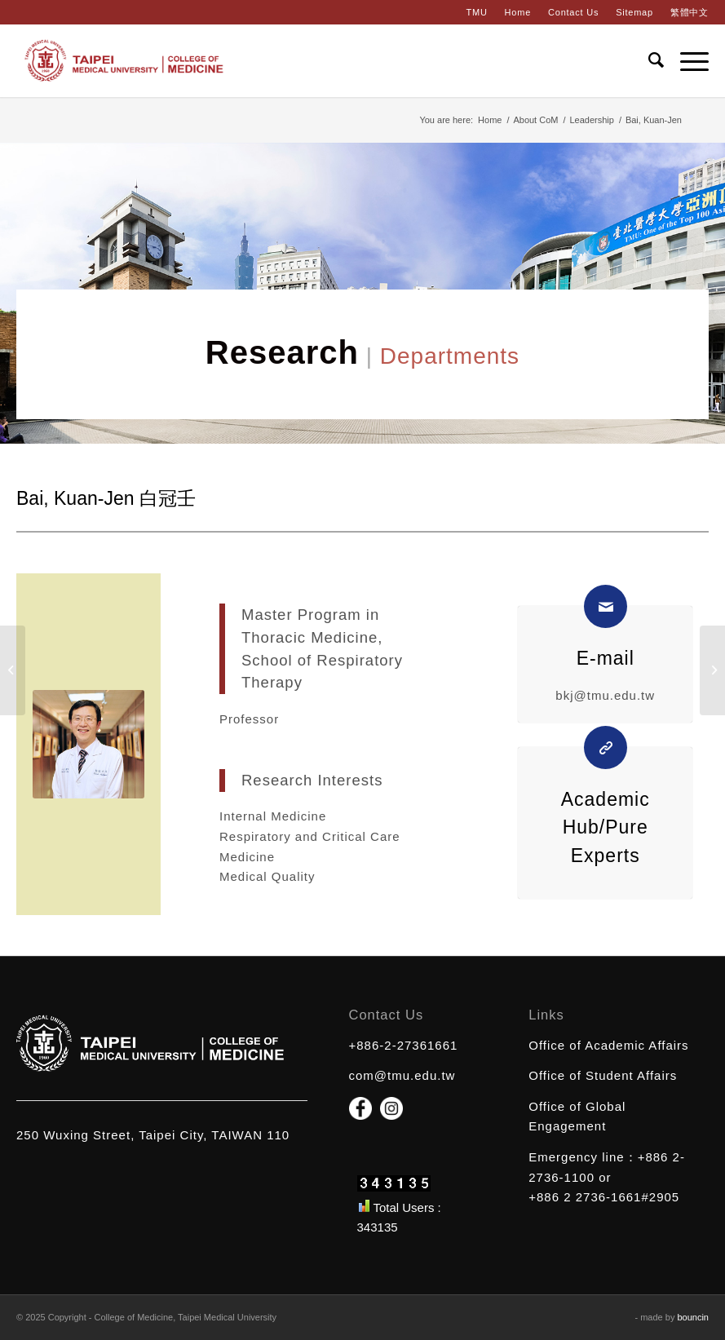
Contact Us (573, 12)
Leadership (591, 120)
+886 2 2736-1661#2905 (603, 1197)
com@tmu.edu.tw (402, 1075)
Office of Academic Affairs (608, 1045)
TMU (476, 12)
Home (518, 12)
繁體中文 (689, 12)
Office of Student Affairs (602, 1075)
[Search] (648, 60)
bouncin (693, 1317)
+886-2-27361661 (403, 1045)
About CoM (535, 120)
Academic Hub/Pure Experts (605, 827)
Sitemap (634, 12)
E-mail (605, 658)
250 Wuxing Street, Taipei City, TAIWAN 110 (153, 1135)
